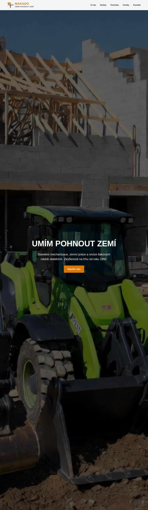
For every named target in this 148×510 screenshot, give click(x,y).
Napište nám (74, 269)
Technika (114, 5)
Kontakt (137, 5)
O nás (93, 5)
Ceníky (126, 5)
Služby (103, 5)
